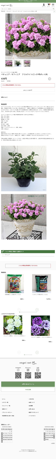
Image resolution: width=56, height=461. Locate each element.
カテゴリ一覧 (5, 402)
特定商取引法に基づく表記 (8, 415)
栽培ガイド (4, 409)
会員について (32, 402)
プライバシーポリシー (7, 412)
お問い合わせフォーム (28, 384)
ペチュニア (8, 11)
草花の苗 (3, 11)
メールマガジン (32, 415)
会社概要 (31, 405)
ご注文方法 (31, 399)
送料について (4, 97)
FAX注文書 (28, 389)
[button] (37, 309)
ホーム (3, 399)
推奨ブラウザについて (34, 412)
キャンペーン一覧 (6, 405)
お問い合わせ (32, 409)
